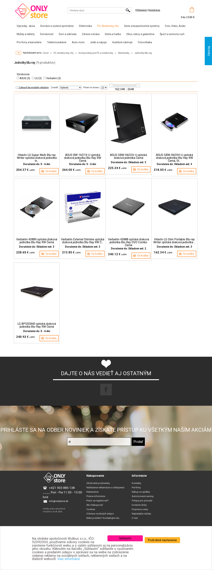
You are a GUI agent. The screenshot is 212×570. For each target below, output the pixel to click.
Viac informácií (68, 559)
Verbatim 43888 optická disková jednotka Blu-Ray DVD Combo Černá (128, 242)
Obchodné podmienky (98, 485)
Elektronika (85, 26)
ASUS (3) (23, 78)
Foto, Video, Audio (175, 26)
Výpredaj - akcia (26, 26)
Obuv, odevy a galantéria (140, 34)
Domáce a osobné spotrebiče (57, 26)
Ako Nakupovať (94, 506)
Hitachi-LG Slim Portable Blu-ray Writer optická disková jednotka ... (174, 241)
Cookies (90, 511)
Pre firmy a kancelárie (29, 42)
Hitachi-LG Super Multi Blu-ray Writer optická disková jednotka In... (37, 158)
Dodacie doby (139, 506)
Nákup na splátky (141, 493)
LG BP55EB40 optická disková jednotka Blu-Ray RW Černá (36, 325)
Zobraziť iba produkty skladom (32, 87)
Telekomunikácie (56, 42)
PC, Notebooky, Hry (108, 26)
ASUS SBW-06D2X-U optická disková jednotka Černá (128, 156)
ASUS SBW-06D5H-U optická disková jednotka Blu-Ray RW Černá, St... (174, 158)
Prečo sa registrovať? (97, 502)
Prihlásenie (141, 10)
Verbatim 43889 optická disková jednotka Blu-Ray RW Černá (36, 241)
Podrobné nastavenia (162, 540)
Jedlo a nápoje (98, 42)
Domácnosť (46, 34)
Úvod (45, 53)
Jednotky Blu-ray (143, 53)
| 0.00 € (190, 17)
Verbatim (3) (52, 78)
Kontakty (136, 485)
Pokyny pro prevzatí (142, 502)
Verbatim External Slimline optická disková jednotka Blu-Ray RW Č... (82, 241)
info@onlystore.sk (58, 503)
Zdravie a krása (90, 34)
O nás (135, 519)
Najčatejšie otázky (141, 515)
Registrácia (154, 10)
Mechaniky (123, 53)
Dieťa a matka (113, 34)
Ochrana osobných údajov (100, 515)
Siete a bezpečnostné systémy (142, 26)
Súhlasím (125, 538)
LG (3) (37, 78)
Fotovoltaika (145, 42)
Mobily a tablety (26, 34)
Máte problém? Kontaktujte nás (102, 519)
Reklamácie (92, 493)
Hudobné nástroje (122, 42)
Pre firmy (136, 489)
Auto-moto (78, 42)
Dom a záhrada (67, 34)
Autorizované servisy (143, 498)
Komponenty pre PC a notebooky (96, 53)
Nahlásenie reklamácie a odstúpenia (105, 489)
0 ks (183, 17)
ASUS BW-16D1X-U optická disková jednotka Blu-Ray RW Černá (82, 158)
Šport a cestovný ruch (172, 34)
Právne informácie (95, 498)
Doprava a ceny (140, 511)
